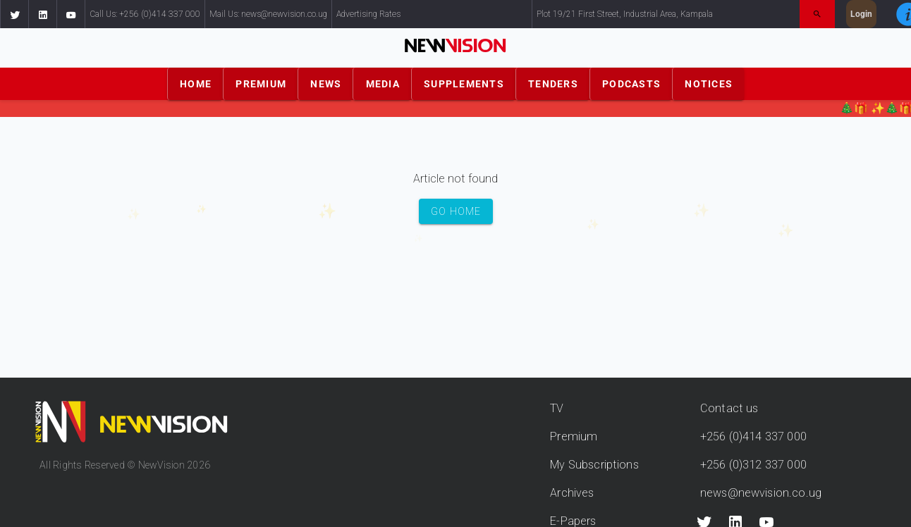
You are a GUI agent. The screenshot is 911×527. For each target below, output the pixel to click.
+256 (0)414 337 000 (753, 436)
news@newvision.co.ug (760, 493)
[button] (14, 14)
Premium (573, 436)
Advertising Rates (368, 14)
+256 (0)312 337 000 (753, 464)
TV (556, 408)
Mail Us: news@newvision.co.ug (268, 14)
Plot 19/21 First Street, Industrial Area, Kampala (625, 14)
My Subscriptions (594, 464)
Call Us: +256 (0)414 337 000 (145, 14)
